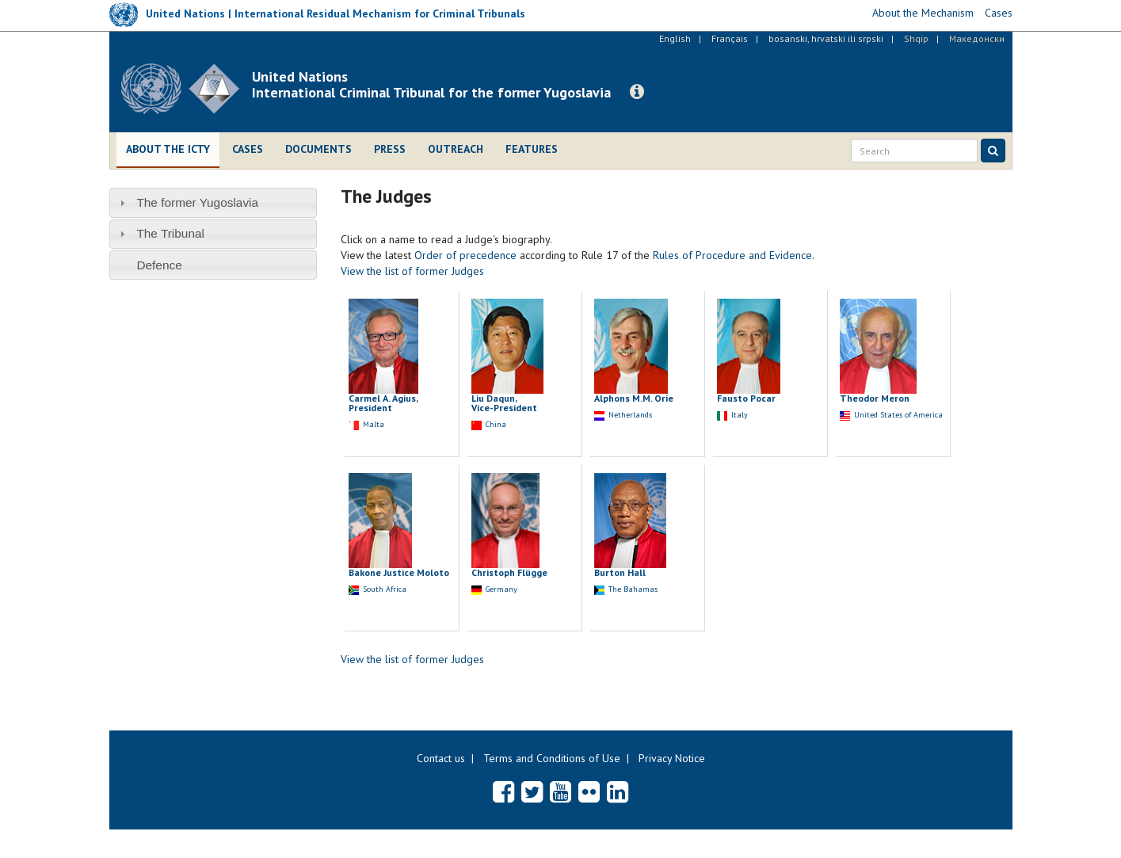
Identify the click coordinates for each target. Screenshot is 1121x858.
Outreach (455, 149)
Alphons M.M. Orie (633, 398)
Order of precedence (465, 255)
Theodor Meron (874, 398)
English (675, 38)
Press (390, 149)
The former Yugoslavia (197, 202)
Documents (318, 149)
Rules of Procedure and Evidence (732, 255)
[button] (637, 92)
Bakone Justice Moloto (399, 572)
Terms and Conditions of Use (551, 758)
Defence (158, 265)
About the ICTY (168, 149)
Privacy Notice (672, 758)
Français (729, 38)
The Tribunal (170, 233)
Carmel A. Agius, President (383, 403)
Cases (247, 149)
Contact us (441, 758)
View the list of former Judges (412, 271)
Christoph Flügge (509, 572)
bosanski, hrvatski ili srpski (825, 38)
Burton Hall (620, 572)
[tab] (213, 202)
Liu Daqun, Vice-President (504, 403)
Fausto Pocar (746, 398)
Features (531, 149)
